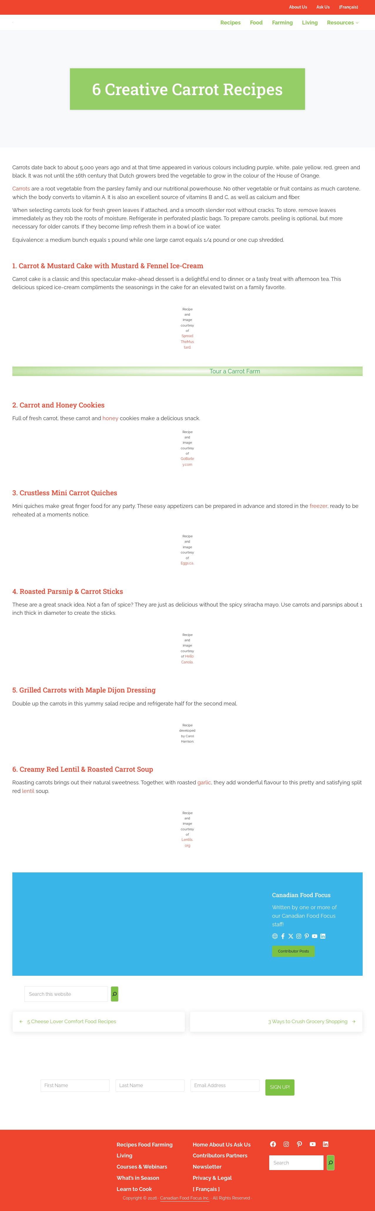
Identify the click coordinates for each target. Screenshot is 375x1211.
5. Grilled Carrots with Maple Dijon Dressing (98, 711)
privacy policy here (215, 1116)
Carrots (21, 211)
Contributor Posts (172, 958)
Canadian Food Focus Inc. (185, 1198)
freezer (318, 528)
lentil (28, 813)
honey (110, 441)
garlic (204, 804)
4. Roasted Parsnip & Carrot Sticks (79, 612)
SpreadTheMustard (187, 365)
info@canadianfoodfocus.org (173, 1109)
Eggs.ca (187, 586)
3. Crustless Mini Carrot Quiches (75, 514)
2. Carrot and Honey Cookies (68, 427)
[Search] (114, 1000)
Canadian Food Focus (181, 917)
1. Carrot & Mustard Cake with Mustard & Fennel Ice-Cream (128, 288)
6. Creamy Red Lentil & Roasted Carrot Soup (97, 790)
